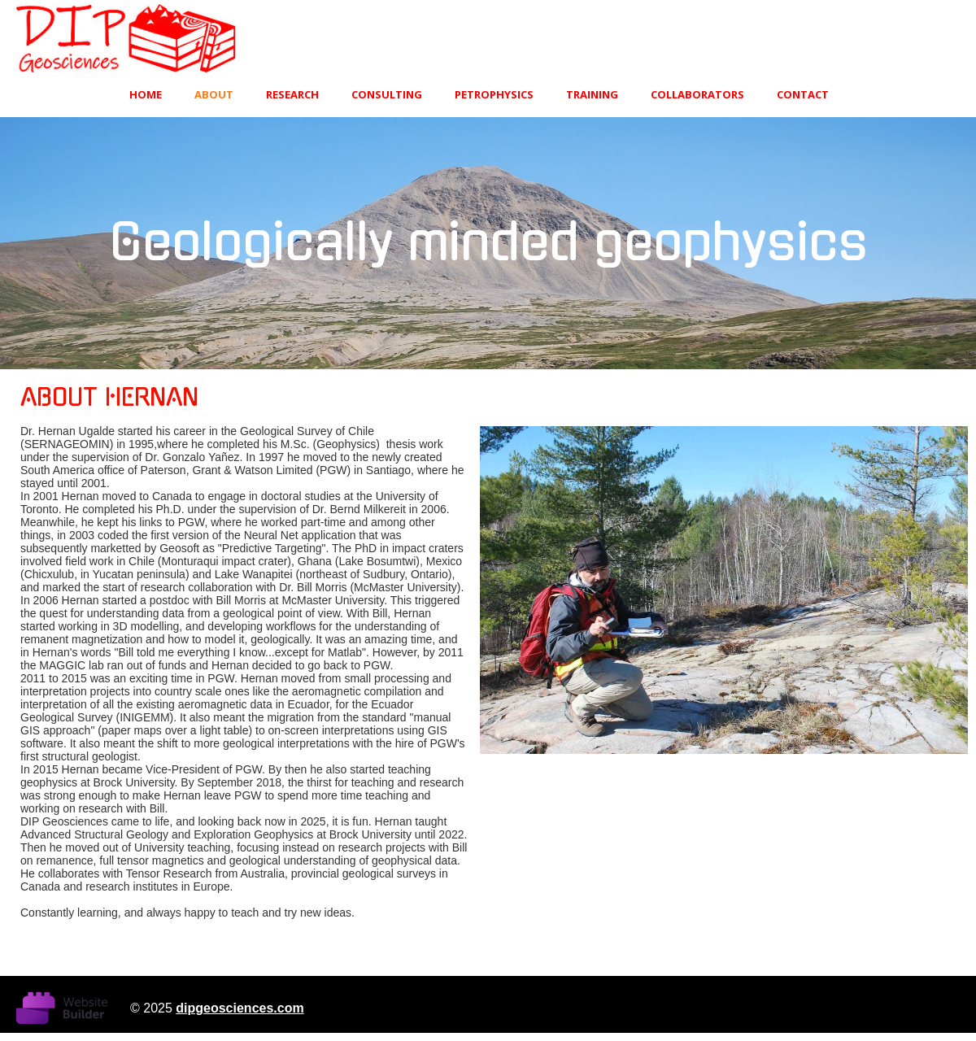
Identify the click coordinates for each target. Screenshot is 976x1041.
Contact (803, 94)
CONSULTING (386, 94)
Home (145, 94)
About (213, 94)
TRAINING (592, 94)
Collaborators (697, 94)
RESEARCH (292, 94)
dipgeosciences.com (239, 1008)
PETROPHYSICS (494, 94)
